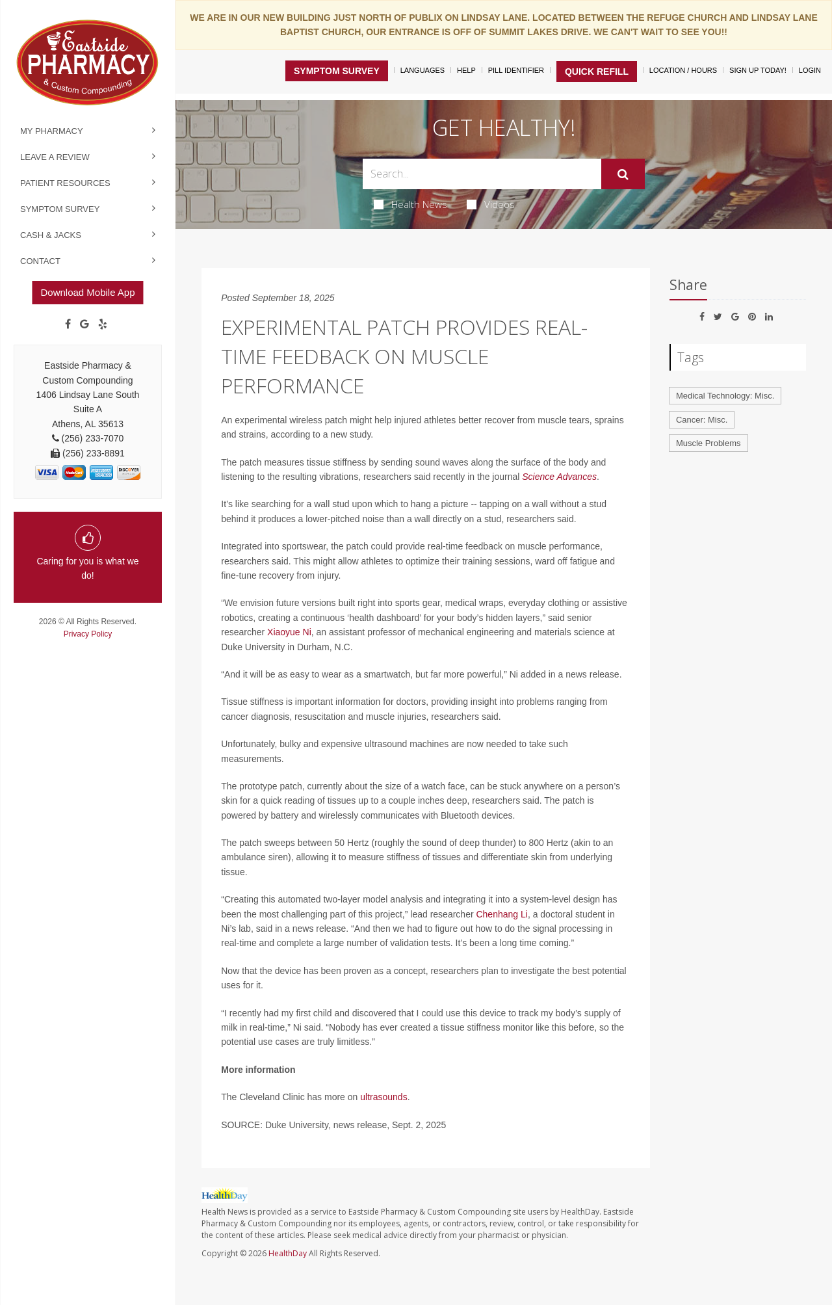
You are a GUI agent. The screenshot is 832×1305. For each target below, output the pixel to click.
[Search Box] (482, 174)
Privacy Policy (88, 634)
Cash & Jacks (50, 235)
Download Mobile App (87, 292)
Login (810, 70)
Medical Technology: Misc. (725, 396)
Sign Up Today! (757, 70)
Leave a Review (55, 157)
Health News (410, 204)
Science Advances (559, 476)
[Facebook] (68, 324)
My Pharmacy (51, 131)
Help (466, 70)
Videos (491, 204)
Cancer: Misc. (701, 420)
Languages (422, 70)
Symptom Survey (59, 209)
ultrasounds (383, 1097)
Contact (40, 261)
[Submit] (623, 174)
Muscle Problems (708, 443)
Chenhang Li (501, 914)
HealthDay (287, 1253)
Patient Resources (65, 183)
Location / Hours (683, 70)
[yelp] (102, 324)
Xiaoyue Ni (289, 632)
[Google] (84, 324)
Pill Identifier (516, 70)
